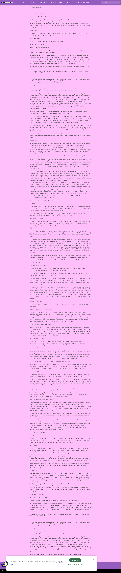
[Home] (7, 2)
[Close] (93, 559)
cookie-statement (36, 7)
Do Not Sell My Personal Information (75, 565)
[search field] (110, 2)
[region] (51, 563)
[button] (21, 2)
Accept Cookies (75, 560)
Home (28, 7)
